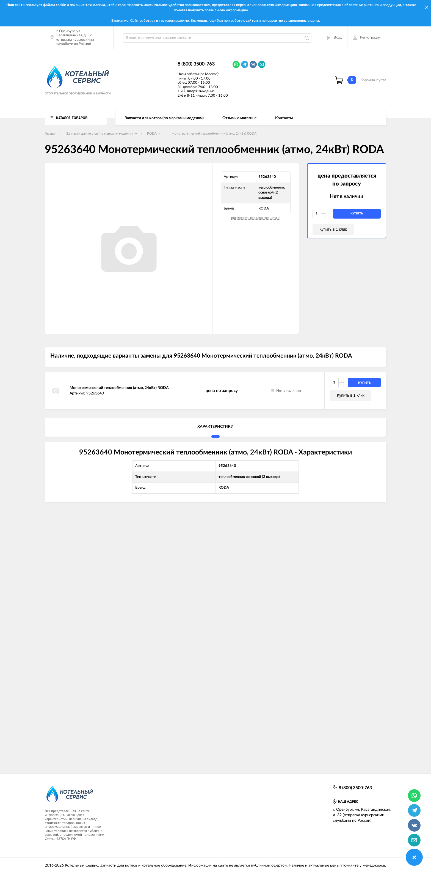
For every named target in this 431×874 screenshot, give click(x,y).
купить (356, 213)
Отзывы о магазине (239, 118)
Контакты (284, 118)
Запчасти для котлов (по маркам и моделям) (164, 118)
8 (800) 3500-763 (196, 64)
